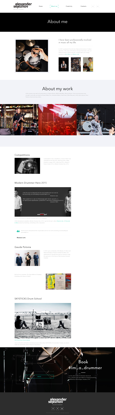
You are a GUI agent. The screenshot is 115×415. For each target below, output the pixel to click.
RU (97, 6)
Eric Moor (67, 54)
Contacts (84, 6)
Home (41, 6)
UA (92, 6)
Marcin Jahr (76, 54)
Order (39, 376)
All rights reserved (64, 412)
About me (54, 6)
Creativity (69, 6)
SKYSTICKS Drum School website (22, 340)
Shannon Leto (60, 221)
